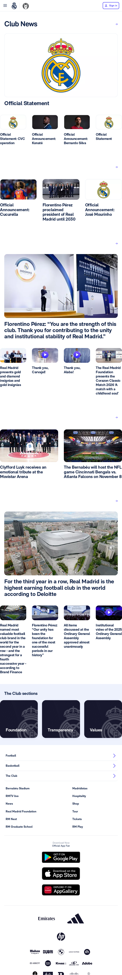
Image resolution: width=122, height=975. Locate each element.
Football (61, 756)
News (9, 803)
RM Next (11, 819)
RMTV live (12, 796)
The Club (61, 776)
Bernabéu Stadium (18, 788)
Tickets (77, 819)
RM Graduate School (19, 826)
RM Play (77, 826)
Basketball (61, 766)
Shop (75, 803)
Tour (75, 811)
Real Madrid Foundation (21, 811)
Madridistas (79, 788)
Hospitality (79, 796)
